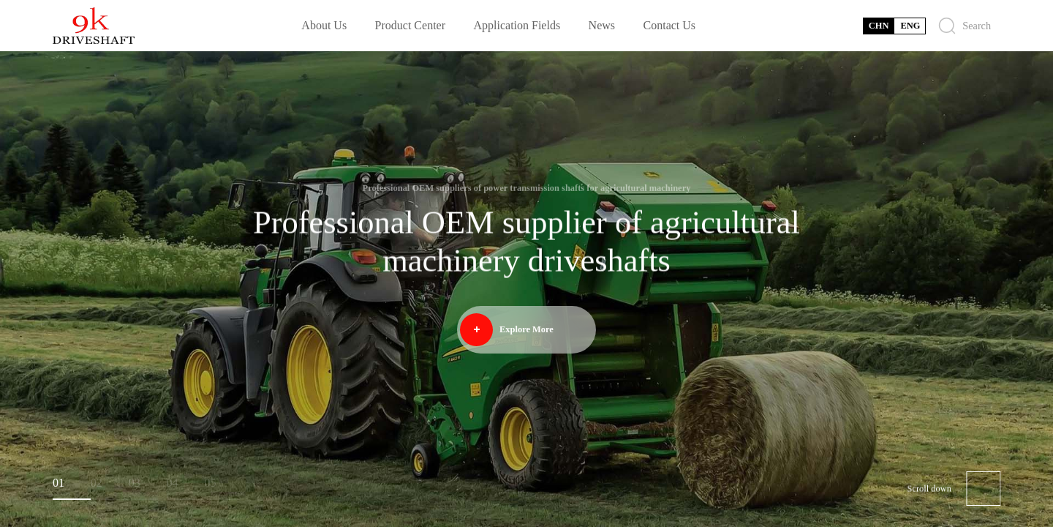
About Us (324, 25)
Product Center (410, 25)
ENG (910, 25)
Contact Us (670, 25)
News (602, 25)
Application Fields (516, 25)
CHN (879, 25)
